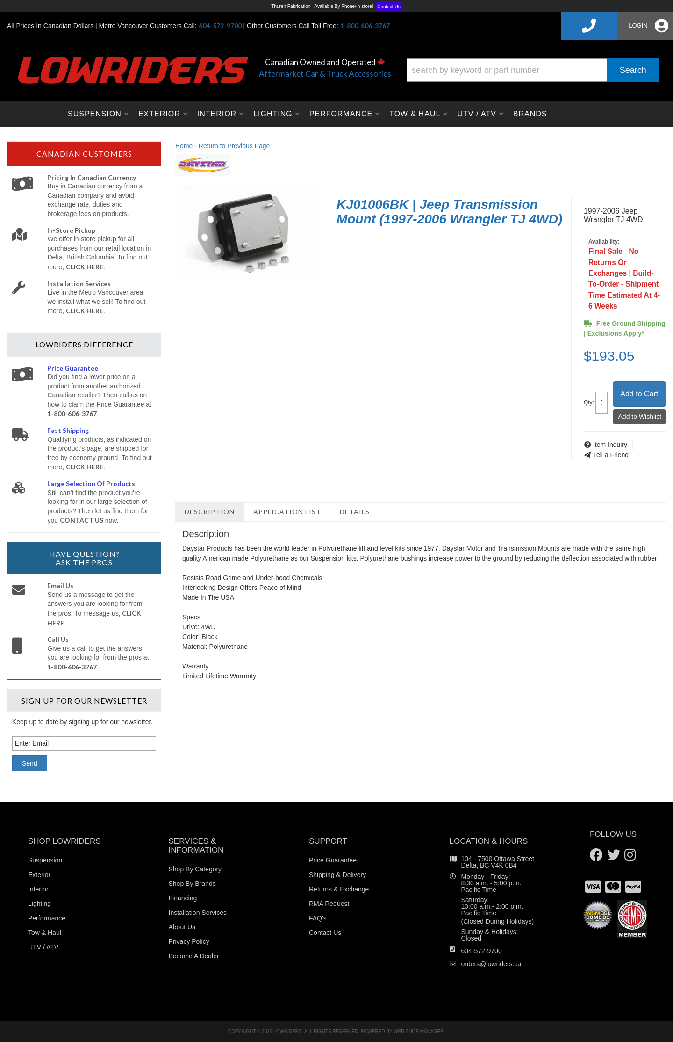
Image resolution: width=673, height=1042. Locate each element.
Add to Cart (639, 394)
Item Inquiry (610, 444)
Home (184, 146)
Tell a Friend (611, 455)
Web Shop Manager (419, 1031)
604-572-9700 (481, 951)
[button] (533, 70)
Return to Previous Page (234, 146)
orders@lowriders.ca (491, 964)
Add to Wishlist (640, 416)
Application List (287, 512)
